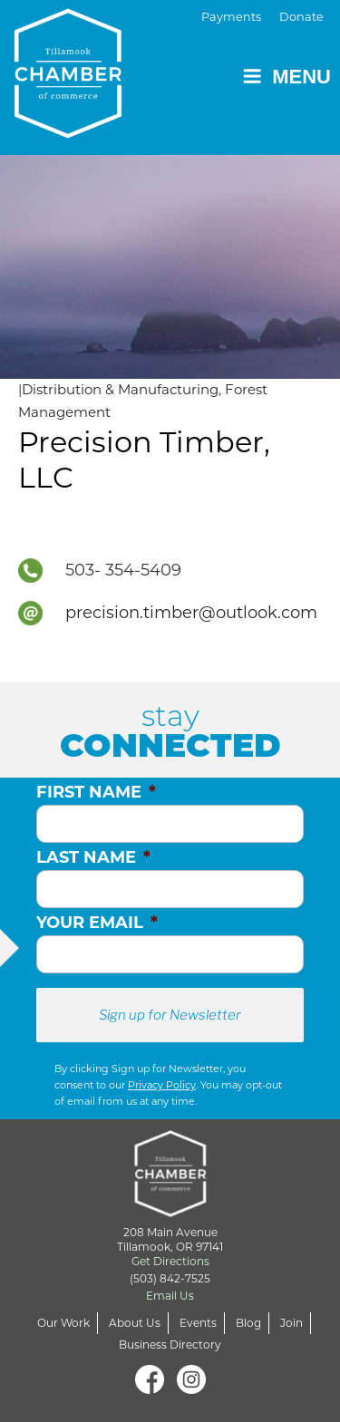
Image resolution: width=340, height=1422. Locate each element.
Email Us (170, 1295)
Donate (301, 17)
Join (291, 1323)
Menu (286, 76)
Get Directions (170, 1261)
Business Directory (170, 1344)
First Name (96, 792)
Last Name (93, 857)
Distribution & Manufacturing (120, 389)
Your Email (97, 923)
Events (198, 1323)
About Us (134, 1323)
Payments (231, 17)
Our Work (63, 1323)
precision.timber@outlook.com (191, 613)
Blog (248, 1323)
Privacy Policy (162, 1085)
